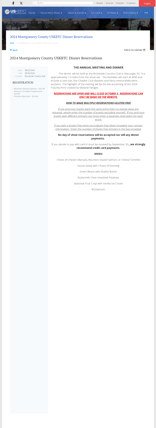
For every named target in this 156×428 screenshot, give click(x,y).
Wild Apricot (122, 424)
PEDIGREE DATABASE (133, 259)
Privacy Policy (68, 399)
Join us (109, 3)
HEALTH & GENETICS (99, 284)
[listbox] (135, 50)
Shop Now (40, 320)
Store (139, 387)
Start (20, 70)
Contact (131, 3)
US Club (78, 387)
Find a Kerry (110, 387)
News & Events (60, 387)
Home (100, 3)
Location (18, 76)
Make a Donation (40, 347)
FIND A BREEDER (99, 259)
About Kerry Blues (36, 387)
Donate (120, 3)
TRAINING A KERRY (133, 284)
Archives (93, 387)
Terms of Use (88, 399)
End (20, 73)
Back (15, 50)
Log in (147, 3)
